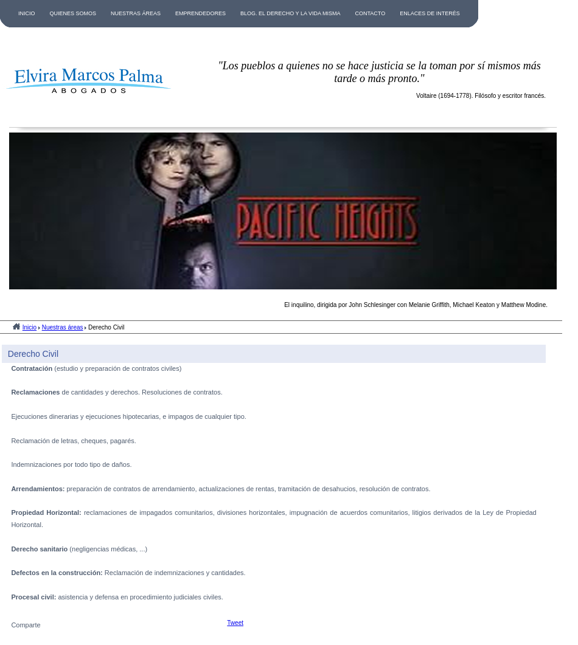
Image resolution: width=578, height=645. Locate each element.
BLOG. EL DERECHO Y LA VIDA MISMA (290, 13)
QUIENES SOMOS (73, 13)
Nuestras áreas (62, 327)
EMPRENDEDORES (200, 13)
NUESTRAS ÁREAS (136, 13)
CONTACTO (370, 13)
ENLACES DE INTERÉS (430, 13)
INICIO (26, 13)
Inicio (30, 327)
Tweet (235, 622)
